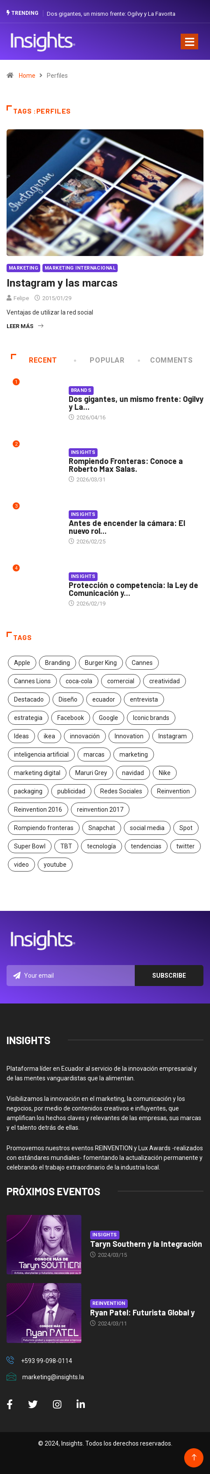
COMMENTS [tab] (165, 360)
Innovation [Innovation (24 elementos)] (129, 736)
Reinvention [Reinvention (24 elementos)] (173, 791)
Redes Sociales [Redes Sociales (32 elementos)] (121, 791)
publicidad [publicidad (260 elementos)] (71, 791)
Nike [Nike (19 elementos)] (165, 772)
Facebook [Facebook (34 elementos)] (70, 717)
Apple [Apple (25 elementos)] (22, 662)
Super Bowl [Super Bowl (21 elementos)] (30, 846)
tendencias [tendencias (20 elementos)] (146, 846)
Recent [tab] (34, 360)
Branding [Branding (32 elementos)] (57, 662)
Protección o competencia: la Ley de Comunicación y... (133, 589)
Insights (83, 452)
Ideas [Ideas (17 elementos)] (21, 736)
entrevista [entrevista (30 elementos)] (144, 699)
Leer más (25, 326)
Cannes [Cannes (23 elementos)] (142, 662)
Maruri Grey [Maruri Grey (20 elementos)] (91, 772)
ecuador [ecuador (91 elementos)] (103, 699)
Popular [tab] (100, 360)
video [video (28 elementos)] (21, 864)
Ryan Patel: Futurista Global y (142, 1312)
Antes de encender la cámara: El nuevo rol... (127, 527)
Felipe (21, 298)
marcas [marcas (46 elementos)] (94, 754)
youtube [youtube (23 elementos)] (55, 864)
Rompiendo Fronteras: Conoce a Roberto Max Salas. (126, 465)
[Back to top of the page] (194, 1457)
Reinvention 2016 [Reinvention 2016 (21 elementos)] (38, 809)
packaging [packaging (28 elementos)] (28, 791)
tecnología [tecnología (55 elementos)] (101, 846)
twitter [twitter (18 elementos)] (185, 846)
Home (27, 75)
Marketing (23, 268)
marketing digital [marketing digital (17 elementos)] (37, 772)
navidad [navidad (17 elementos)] (133, 772)
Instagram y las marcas (62, 283)
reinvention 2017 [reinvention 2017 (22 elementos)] (100, 809)
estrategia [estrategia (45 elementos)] (28, 717)
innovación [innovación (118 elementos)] (85, 736)
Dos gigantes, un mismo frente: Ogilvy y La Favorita (111, 13)
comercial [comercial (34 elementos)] (120, 681)
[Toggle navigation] (189, 41)
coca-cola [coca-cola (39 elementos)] (79, 681)
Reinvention (109, 1303)
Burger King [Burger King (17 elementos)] (101, 662)
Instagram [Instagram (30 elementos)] (172, 736)
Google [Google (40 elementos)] (108, 717)
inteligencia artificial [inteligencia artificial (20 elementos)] (41, 754)
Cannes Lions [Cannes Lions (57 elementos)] (32, 681)
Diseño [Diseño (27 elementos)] (68, 699)
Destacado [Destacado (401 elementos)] (29, 699)
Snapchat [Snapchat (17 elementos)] (101, 827)
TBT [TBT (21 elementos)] (66, 846)
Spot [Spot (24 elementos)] (185, 827)
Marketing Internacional (80, 268)
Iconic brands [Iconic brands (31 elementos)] (151, 717)
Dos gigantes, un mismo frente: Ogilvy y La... (136, 403)
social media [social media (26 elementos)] (147, 827)
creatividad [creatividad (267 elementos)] (164, 681)
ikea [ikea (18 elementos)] (49, 736)
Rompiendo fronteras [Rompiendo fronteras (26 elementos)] (44, 827)
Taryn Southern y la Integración (146, 1244)
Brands (81, 390)
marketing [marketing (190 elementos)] (133, 754)
